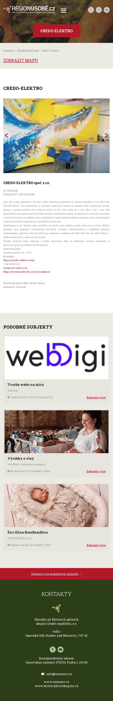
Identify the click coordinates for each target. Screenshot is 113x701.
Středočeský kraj (28, 50)
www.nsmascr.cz (56, 682)
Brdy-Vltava (50, 50)
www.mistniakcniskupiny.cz (56, 686)
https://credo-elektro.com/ (19, 260)
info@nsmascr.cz (56, 674)
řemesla (8, 50)
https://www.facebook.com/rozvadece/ (26, 271)
